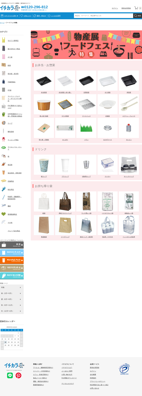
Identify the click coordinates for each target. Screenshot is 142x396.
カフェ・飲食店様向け (41, 374)
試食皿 (107, 116)
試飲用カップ (86, 176)
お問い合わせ (94, 388)
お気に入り (27, 16)
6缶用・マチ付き (107, 237)
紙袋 (43, 213)
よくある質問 (55, 16)
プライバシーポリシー (97, 381)
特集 (2, 287)
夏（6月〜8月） (7, 299)
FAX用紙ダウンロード (69, 378)
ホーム (2, 23)
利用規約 (93, 378)
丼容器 (129, 92)
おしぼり (65, 140)
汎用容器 (86, 92)
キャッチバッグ (129, 176)
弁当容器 (44, 92)
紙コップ (44, 176)
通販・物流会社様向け (41, 381)
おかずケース (107, 140)
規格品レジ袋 (129, 213)
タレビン (129, 140)
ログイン (115, 8)
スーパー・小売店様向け (41, 371)
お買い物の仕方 (67, 374)
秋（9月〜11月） (7, 305)
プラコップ (65, 176)
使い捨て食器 (44, 116)
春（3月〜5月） (7, 293)
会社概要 (93, 374)
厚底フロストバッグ (65, 213)
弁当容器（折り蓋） (65, 92)
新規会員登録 (126, 8)
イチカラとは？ (67, 367)
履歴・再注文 (41, 16)
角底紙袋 (44, 237)
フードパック (86, 116)
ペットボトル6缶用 (129, 237)
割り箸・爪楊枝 (44, 140)
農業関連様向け (38, 385)
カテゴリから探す (11, 16)
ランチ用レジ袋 (86, 213)
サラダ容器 (65, 116)
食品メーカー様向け (40, 378)
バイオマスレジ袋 (107, 213)
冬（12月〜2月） (7, 311)
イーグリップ (65, 237)
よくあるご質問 (67, 371)
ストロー (107, 176)
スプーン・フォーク (128, 116)
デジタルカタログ (68, 384)
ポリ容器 (107, 92)
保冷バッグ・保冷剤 (86, 237)
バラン (86, 140)
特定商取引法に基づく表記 (99, 385)
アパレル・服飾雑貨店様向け (43, 367)
